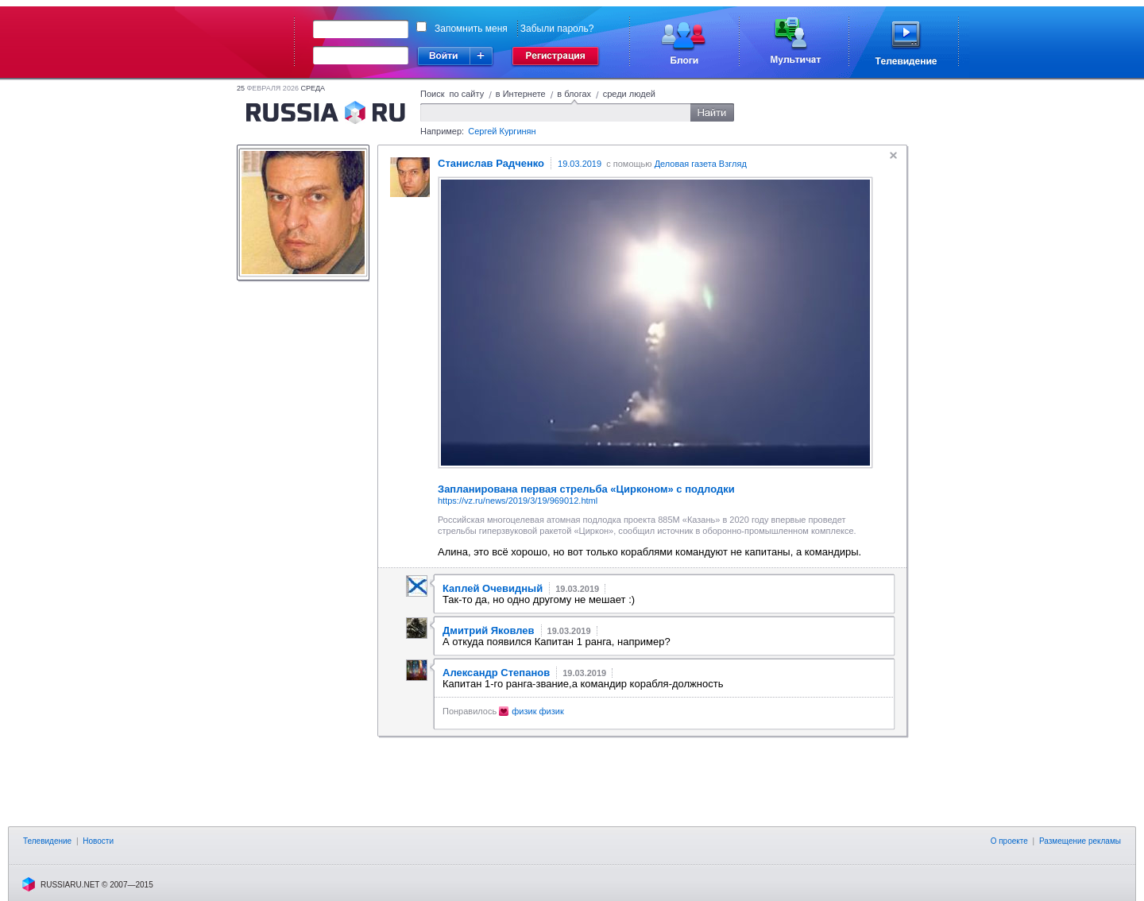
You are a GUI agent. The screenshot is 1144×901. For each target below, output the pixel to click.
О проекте (1009, 841)
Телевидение (47, 841)
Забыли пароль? (557, 28)
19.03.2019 (579, 163)
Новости (98, 841)
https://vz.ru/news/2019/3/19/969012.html (517, 500)
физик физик (537, 711)
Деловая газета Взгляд (701, 163)
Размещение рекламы (1080, 841)
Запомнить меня (471, 28)
